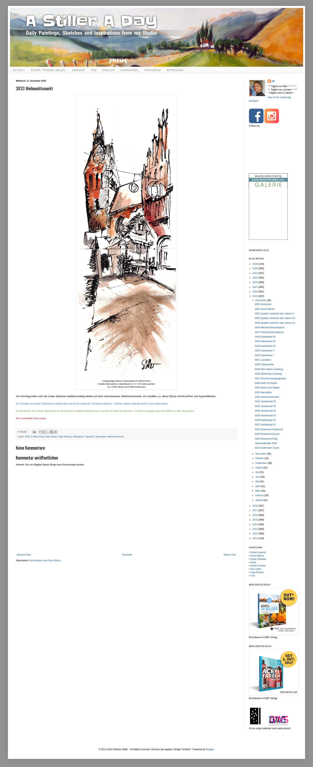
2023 (256, 277)
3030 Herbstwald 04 (265, 410)
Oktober (259, 458)
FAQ (93, 70)
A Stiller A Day (37, 436)
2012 (256, 533)
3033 (27, 436)
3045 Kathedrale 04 (265, 341)
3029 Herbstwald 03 (265, 415)
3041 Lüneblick (263, 360)
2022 (256, 282)
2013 (256, 529)
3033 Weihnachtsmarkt (267, 397)
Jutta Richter (257, 572)
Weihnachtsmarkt (115, 436)
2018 (256, 505)
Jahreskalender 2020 (266, 443)
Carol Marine (257, 555)
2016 (256, 515)
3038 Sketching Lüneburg (268, 373)
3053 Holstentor (263, 304)
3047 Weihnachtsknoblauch (269, 332)
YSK (252, 575)
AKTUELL (19, 70)
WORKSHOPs (129, 70)
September (261, 463)
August (259, 467)
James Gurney (258, 565)
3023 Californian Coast (267, 447)
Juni (257, 477)
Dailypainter (78, 436)
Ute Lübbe (255, 569)
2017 (256, 510)
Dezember (261, 300)
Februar (259, 495)
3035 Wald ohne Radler (267, 387)
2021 (256, 287)
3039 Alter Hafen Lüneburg (269, 369)
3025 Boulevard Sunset (267, 434)
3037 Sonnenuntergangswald (270, 378)
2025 (256, 268)
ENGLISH (108, 70)
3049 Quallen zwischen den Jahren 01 (275, 323)
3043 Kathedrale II (264, 350)
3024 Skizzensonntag (266, 438)
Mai (257, 481)
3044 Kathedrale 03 (265, 346)
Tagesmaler (100, 436)
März (258, 490)
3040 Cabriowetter (264, 364)
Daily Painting (65, 436)
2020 (256, 291)
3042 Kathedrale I (264, 355)
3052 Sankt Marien (265, 309)
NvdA (253, 562)
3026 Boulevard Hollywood (269, 429)
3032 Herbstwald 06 (265, 401)
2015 (256, 519)
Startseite (127, 554)
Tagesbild (89, 436)
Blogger (210, 749)
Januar (259, 500)
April (258, 486)
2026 (256, 264)
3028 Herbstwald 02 (265, 420)
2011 (256, 538)
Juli (257, 472)
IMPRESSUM (175, 70)
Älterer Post (229, 554)
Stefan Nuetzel (258, 552)
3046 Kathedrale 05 (265, 336)
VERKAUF (78, 70)
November (261, 453)
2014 (256, 524)
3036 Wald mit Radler (266, 383)
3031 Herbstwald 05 (265, 406)
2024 (256, 273)
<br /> (268, 217)
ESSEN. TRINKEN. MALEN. (48, 70)
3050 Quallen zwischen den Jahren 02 (275, 318)
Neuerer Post (24, 554)
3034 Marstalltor (263, 392)
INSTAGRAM (152, 70)
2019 (256, 296)
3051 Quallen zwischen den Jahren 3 (274, 313)
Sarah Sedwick (258, 559)
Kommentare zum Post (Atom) (45, 560)
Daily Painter (51, 436)
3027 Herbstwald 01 (265, 424)
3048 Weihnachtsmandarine (269, 327)
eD (273, 81)
